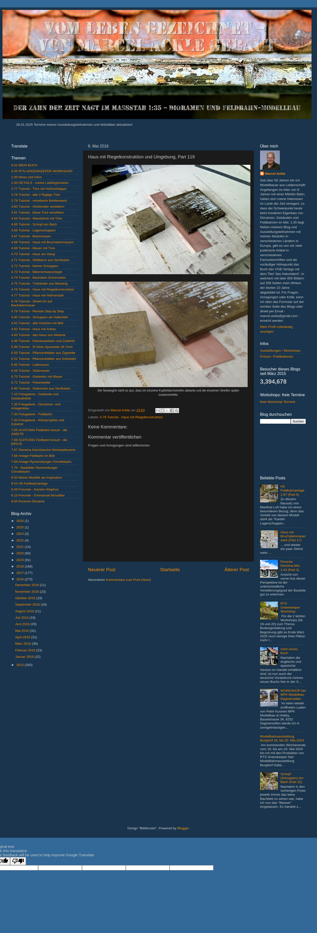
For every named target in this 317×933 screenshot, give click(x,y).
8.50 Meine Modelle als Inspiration (36, 477)
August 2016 (25, 611)
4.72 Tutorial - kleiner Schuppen (34, 266)
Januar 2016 (25, 657)
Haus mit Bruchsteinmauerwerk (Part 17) (293, 536)
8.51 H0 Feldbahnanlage (29, 483)
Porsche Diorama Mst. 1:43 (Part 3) (290, 565)
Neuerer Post (101, 569)
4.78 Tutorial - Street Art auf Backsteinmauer (31, 303)
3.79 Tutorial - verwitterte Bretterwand (39, 200)
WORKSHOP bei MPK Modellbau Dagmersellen (293, 694)
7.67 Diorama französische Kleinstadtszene (43, 450)
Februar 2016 (25, 650)
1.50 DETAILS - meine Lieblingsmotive (39, 183)
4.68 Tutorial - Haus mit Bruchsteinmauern (42, 242)
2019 (20, 560)
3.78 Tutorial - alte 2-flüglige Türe (35, 194)
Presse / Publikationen (276, 356)
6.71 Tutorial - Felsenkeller (31, 382)
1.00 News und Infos (26, 177)
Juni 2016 (22, 624)
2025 (20, 527)
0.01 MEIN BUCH (24, 165)
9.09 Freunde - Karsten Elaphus (34, 489)
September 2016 (28, 604)
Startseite (170, 569)
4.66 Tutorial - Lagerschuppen (33, 230)
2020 (20, 553)
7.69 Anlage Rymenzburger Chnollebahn (41, 462)
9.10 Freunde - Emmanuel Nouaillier (38, 495)
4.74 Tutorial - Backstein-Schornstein (38, 277)
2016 (20, 579)
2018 (20, 566)
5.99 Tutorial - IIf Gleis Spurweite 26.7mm (42, 347)
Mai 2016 (22, 631)
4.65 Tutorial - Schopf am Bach (34, 224)
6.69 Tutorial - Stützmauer (30, 370)
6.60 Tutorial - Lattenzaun (30, 365)
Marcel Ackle (275, 173)
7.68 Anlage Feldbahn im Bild (33, 456)
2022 (20, 540)
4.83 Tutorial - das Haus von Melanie (38, 335)
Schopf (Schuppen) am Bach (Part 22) (291, 778)
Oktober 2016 (25, 598)
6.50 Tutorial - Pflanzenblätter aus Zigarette (43, 353)
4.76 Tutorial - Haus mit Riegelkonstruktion (131, 417)
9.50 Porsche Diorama (27, 501)
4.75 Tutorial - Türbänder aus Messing (39, 283)
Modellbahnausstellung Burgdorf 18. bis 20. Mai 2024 (282, 738)
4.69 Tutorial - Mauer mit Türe (33, 248)
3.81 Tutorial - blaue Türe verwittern (37, 212)
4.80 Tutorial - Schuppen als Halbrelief (39, 317)
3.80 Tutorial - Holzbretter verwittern (37, 206)
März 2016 (23, 643)
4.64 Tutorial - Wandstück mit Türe (36, 218)
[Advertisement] (46, 721)
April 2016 (23, 637)
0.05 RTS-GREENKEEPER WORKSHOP (42, 171)
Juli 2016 (22, 617)
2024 (20, 534)
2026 (20, 521)
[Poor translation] (18, 861)
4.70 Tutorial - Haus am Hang (33, 254)
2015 (20, 665)
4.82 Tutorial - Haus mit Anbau (33, 329)
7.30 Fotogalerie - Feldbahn (31, 414)
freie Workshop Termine (277, 402)
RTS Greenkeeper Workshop (290, 607)
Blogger (183, 828)
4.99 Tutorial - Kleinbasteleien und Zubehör (43, 341)
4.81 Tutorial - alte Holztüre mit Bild (37, 323)
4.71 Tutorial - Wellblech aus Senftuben (40, 260)
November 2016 (27, 591)
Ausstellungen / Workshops (280, 350)
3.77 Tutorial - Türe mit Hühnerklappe (38, 189)
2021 (20, 547)
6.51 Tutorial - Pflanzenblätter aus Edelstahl (43, 359)
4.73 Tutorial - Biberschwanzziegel (36, 272)
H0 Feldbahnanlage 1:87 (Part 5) (292, 490)
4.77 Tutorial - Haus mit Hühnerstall (37, 295)
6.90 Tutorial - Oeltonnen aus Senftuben (40, 388)
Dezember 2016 (27, 585)
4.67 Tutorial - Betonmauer (31, 236)
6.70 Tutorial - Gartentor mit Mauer (36, 376)
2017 (20, 573)
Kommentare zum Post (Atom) (128, 580)
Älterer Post (236, 569)
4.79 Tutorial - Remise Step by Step (37, 311)
